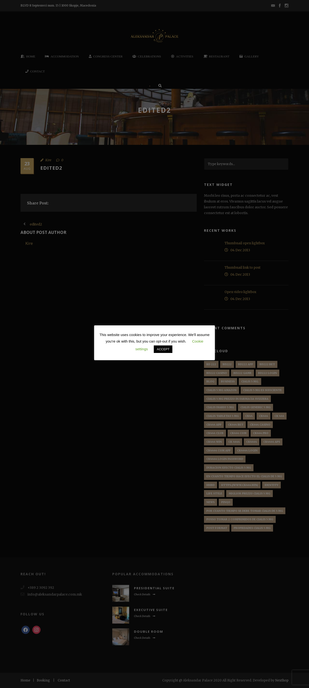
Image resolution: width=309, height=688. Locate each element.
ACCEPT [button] (163, 349)
